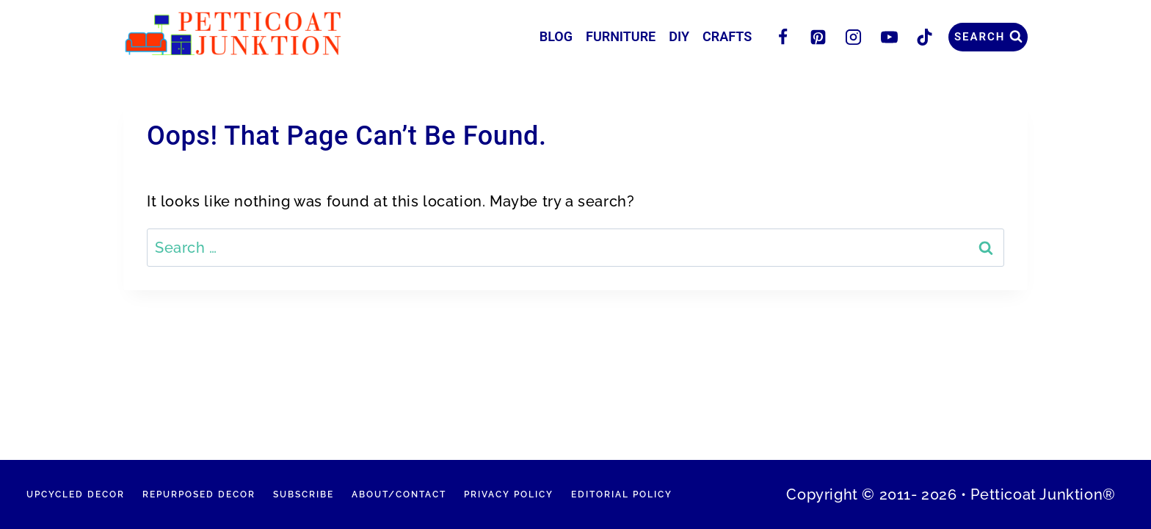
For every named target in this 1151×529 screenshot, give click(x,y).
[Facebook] (782, 37)
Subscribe (303, 494)
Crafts (727, 36)
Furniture (621, 36)
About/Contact (399, 494)
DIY (679, 36)
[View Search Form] (988, 37)
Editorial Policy (621, 494)
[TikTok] (924, 37)
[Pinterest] (818, 37)
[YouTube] (889, 37)
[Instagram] (854, 37)
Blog (556, 36)
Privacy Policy (508, 494)
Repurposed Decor (198, 494)
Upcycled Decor (75, 494)
